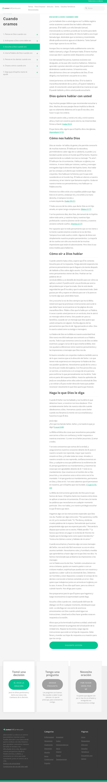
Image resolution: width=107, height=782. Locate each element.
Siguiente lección (73, 645)
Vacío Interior (58, 750)
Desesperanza (61, 759)
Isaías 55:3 (67, 124)
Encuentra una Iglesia (86, 757)
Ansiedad (59, 737)
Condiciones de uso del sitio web (15, 766)
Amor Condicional (48, 758)
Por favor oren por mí (86, 686)
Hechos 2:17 (76, 224)
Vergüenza (48, 741)
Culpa (58, 741)
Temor (58, 756)
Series (57, 7)
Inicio (83, 737)
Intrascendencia (61, 745)
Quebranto (48, 745)
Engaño (47, 763)
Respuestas (85, 741)
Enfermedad (49, 737)
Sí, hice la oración (19, 684)
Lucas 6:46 (59, 427)
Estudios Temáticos (68, 7)
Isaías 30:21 (70, 201)
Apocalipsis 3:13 (56, 132)
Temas (30, 7)
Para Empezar (40, 7)
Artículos (50, 7)
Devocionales (33, 10)
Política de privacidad (11, 764)
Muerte (47, 752)
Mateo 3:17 (86, 209)
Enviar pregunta (52, 684)
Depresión (48, 749)
